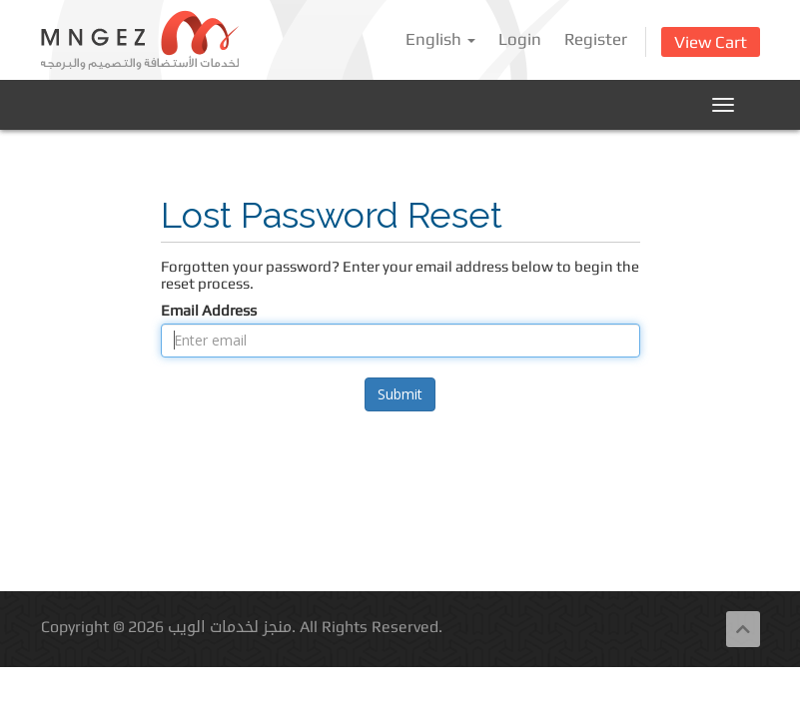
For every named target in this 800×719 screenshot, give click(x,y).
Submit (400, 393)
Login (519, 39)
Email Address (209, 310)
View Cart (710, 42)
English (440, 39)
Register (595, 39)
